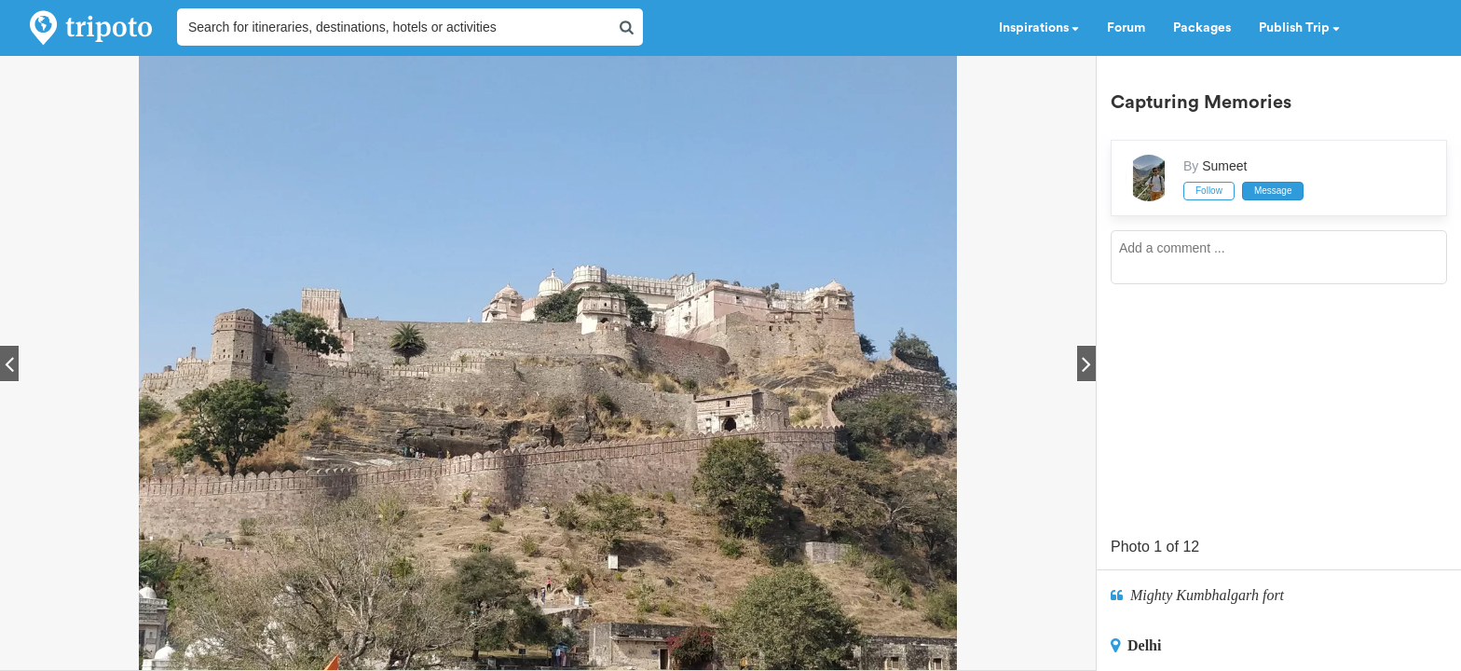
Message (1273, 190)
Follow (1208, 190)
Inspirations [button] (1039, 27)
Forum (1126, 27)
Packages (1202, 27)
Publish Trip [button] (1299, 27)
